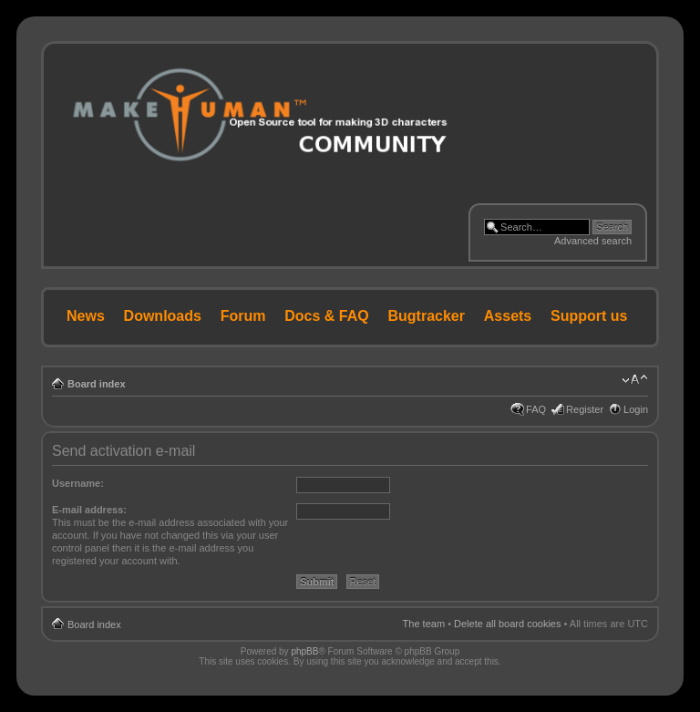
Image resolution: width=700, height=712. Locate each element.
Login (635, 409)
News (86, 316)
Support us (589, 316)
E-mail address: (89, 509)
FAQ (536, 409)
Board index (96, 383)
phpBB (304, 651)
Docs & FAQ (326, 316)
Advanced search (593, 240)
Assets (507, 316)
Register (584, 409)
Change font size (635, 380)
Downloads (162, 316)
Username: (78, 483)
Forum (243, 316)
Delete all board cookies (507, 623)
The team (424, 623)
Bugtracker (426, 316)
